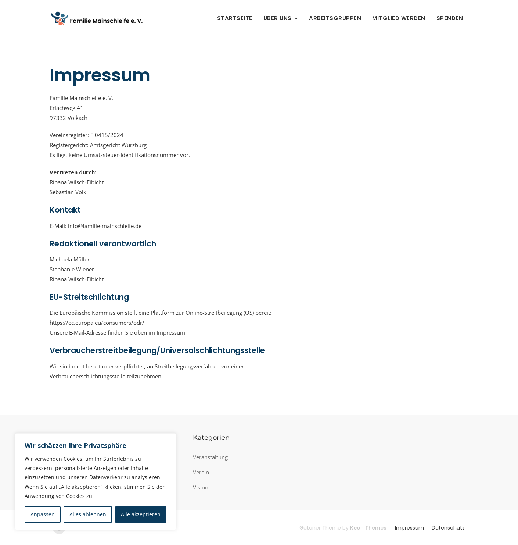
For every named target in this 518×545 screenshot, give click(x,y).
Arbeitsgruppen (335, 18)
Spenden (449, 18)
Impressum (409, 527)
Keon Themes (368, 527)
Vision (200, 487)
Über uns (277, 18)
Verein (201, 472)
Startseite (234, 18)
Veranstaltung (210, 457)
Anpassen (42, 514)
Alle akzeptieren (141, 514)
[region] (95, 481)
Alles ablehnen (87, 514)
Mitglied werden (398, 18)
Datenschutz (448, 527)
